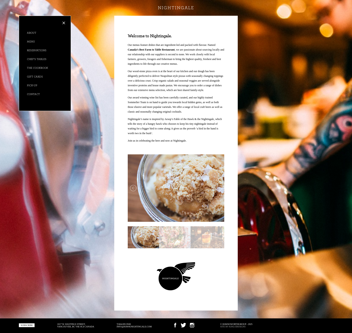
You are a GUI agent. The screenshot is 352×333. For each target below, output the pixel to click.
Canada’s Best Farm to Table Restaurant (151, 49)
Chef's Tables (36, 59)
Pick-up (32, 85)
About (31, 32)
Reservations (36, 50)
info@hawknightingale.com (134, 326)
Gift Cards (35, 76)
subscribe (27, 325)
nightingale (176, 8)
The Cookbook (37, 68)
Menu (31, 41)
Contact (33, 94)
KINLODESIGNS (237, 326)
